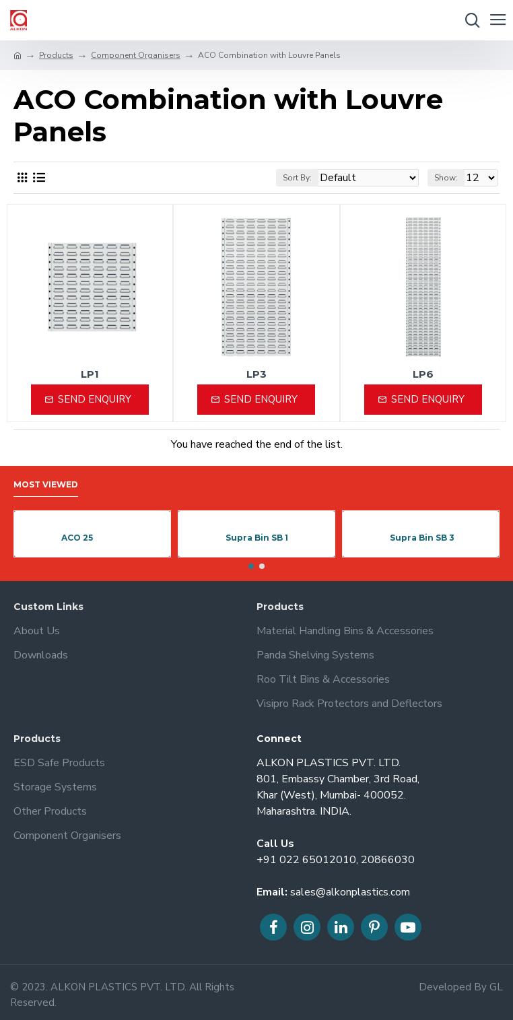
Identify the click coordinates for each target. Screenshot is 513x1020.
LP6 (423, 374)
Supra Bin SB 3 (422, 538)
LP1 (90, 374)
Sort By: (297, 177)
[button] (251, 566)
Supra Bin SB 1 (257, 538)
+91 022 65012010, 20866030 (335, 859)
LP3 (256, 374)
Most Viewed (45, 484)
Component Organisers (135, 55)
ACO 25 (77, 538)
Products (56, 55)
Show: (446, 177)
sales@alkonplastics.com (350, 892)
